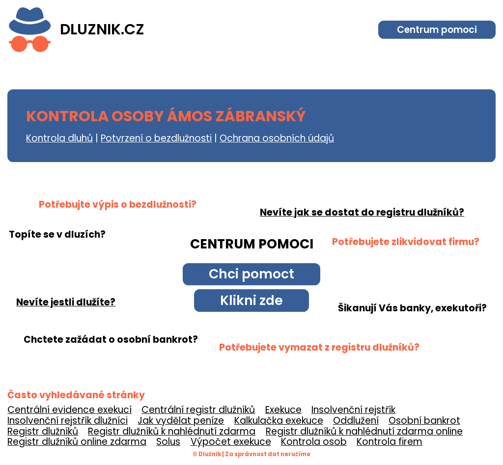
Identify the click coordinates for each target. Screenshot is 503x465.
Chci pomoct (251, 274)
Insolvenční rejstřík (353, 409)
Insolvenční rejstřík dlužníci (67, 420)
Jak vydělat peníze (181, 420)
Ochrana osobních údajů (277, 138)
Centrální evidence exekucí (69, 409)
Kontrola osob (314, 441)
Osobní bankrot (424, 420)
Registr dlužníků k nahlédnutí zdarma (171, 431)
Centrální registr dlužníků (198, 409)
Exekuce (283, 409)
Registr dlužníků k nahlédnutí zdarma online (364, 431)
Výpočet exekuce (231, 441)
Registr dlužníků (42, 431)
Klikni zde (251, 300)
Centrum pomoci (437, 29)
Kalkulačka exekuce (278, 420)
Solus (168, 441)
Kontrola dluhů (59, 138)
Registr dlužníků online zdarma (76, 441)
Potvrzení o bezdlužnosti (156, 138)
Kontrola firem (389, 441)
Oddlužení (356, 420)
